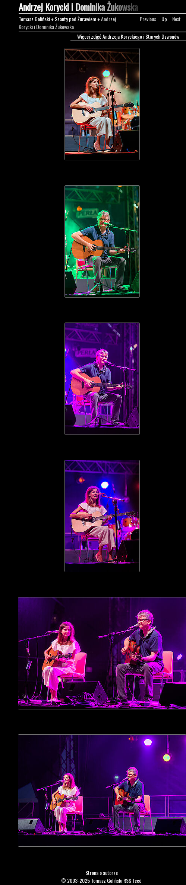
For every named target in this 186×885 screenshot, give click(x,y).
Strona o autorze (101, 872)
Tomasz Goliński (34, 19)
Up (164, 19)
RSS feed (132, 880)
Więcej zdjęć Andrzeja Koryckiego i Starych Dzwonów (128, 36)
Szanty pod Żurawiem (75, 19)
